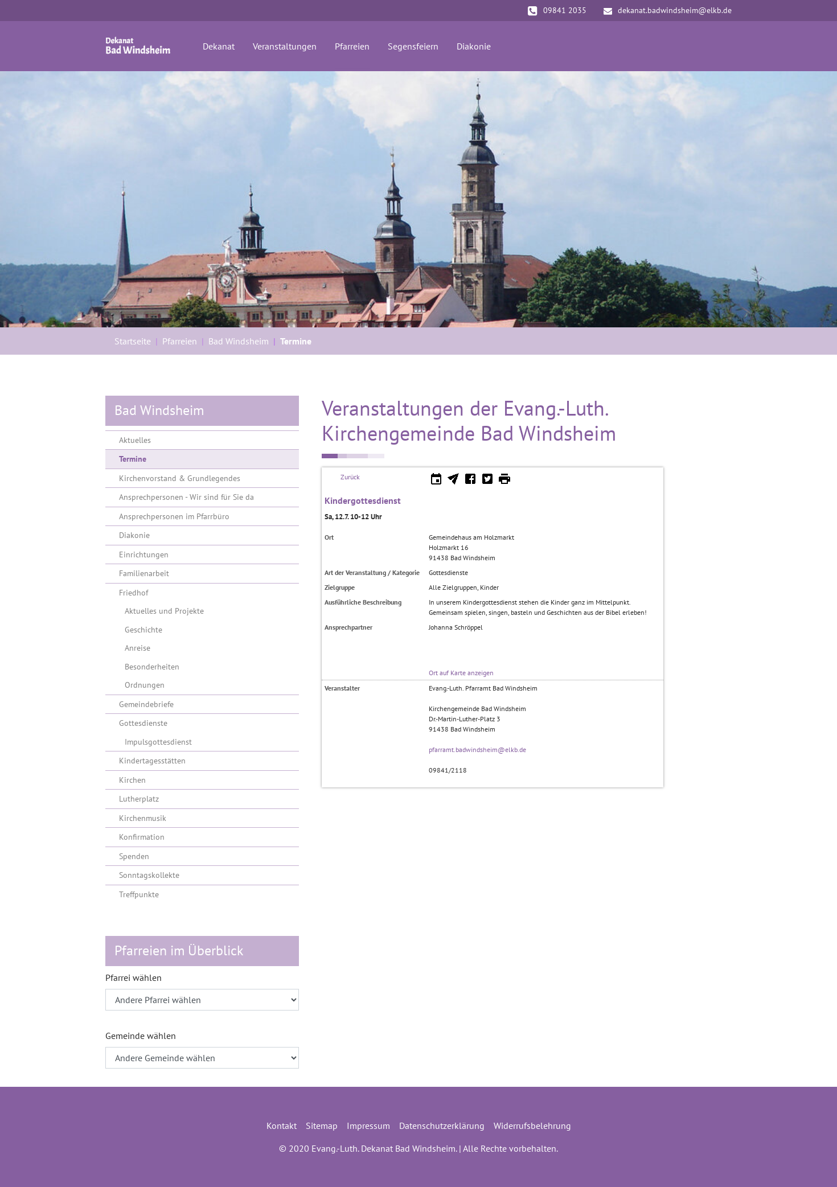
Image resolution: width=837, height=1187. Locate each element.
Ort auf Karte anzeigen (461, 672)
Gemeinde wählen (140, 1035)
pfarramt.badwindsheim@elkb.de (477, 749)
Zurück (350, 477)
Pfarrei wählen (133, 977)
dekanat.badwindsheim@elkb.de (668, 10)
